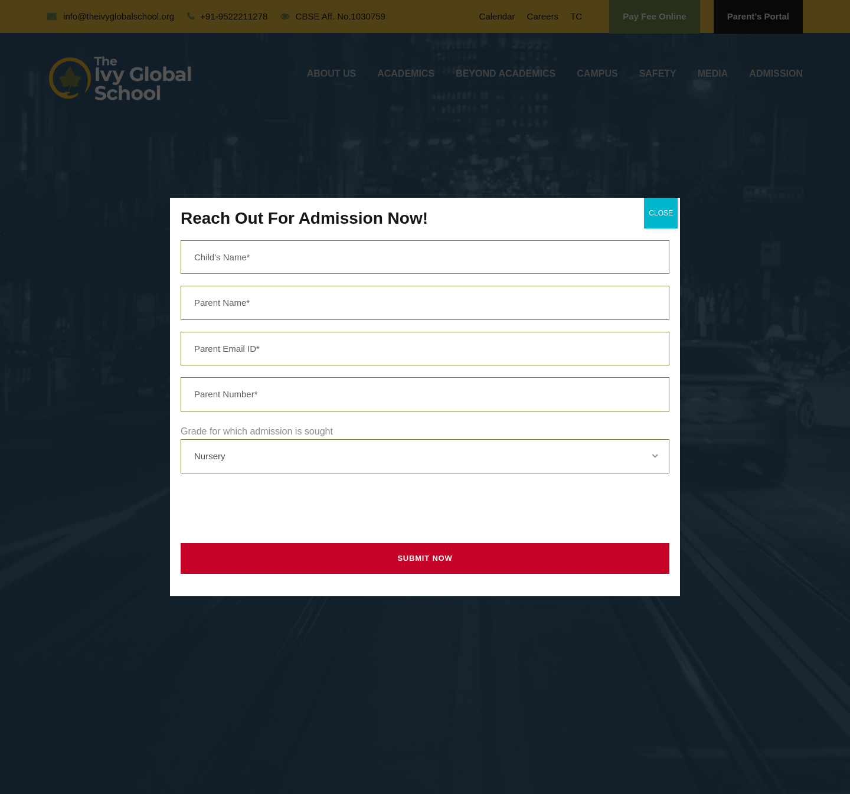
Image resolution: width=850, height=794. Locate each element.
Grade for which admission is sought (257, 431)
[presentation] (266, 508)
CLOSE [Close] (661, 213)
